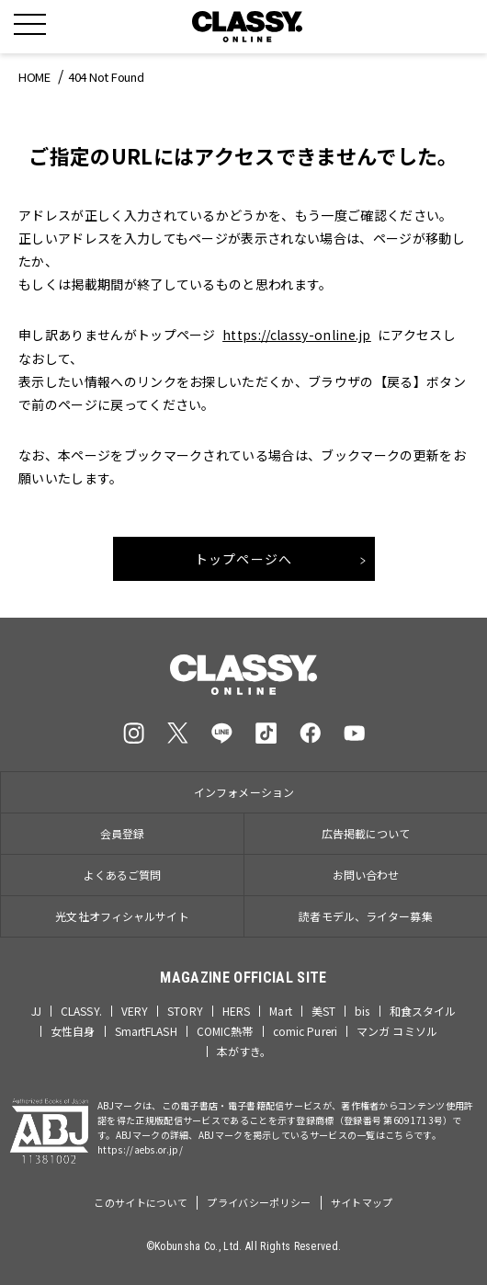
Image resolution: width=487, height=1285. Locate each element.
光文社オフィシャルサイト (121, 916)
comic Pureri (305, 1031)
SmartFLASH (146, 1031)
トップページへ (244, 559)
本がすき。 (244, 1051)
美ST (323, 1011)
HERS (236, 1011)
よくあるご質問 (123, 874)
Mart (280, 1011)
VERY (134, 1011)
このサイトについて (140, 1202)
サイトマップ (362, 1202)
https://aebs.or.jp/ (140, 1149)
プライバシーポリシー (259, 1202)
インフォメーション (244, 792)
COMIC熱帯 (225, 1031)
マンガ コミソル (397, 1031)
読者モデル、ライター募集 (365, 916)
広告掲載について (366, 833)
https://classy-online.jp (296, 334)
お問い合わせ (366, 874)
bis (362, 1011)
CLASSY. (81, 1011)
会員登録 (122, 833)
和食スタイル (423, 1011)
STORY (185, 1011)
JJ (36, 1011)
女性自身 (73, 1031)
